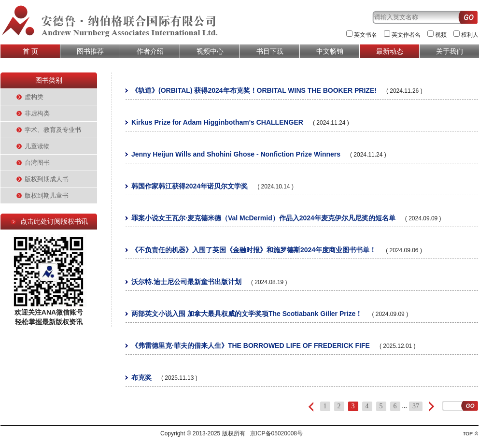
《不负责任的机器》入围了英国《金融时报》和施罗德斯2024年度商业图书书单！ (253, 250)
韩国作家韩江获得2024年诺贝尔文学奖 (189, 186)
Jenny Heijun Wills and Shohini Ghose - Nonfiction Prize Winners (235, 154)
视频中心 (210, 51)
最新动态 (389, 51)
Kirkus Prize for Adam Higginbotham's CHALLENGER (217, 122)
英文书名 (365, 34)
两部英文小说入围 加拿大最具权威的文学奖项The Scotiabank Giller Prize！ (246, 313)
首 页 (30, 51)
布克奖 (141, 377)
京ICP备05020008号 (276, 433)
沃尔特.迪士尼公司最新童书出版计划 (186, 282)
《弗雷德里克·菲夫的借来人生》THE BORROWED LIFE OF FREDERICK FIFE (250, 345)
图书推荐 (90, 51)
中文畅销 (329, 51)
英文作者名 (406, 34)
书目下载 (269, 51)
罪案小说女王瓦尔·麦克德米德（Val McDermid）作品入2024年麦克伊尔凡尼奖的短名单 (263, 218)
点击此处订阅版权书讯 (54, 221)
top (471, 434)
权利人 (470, 34)
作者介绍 (150, 51)
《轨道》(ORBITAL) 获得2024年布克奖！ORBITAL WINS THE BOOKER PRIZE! (254, 90)
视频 (441, 34)
